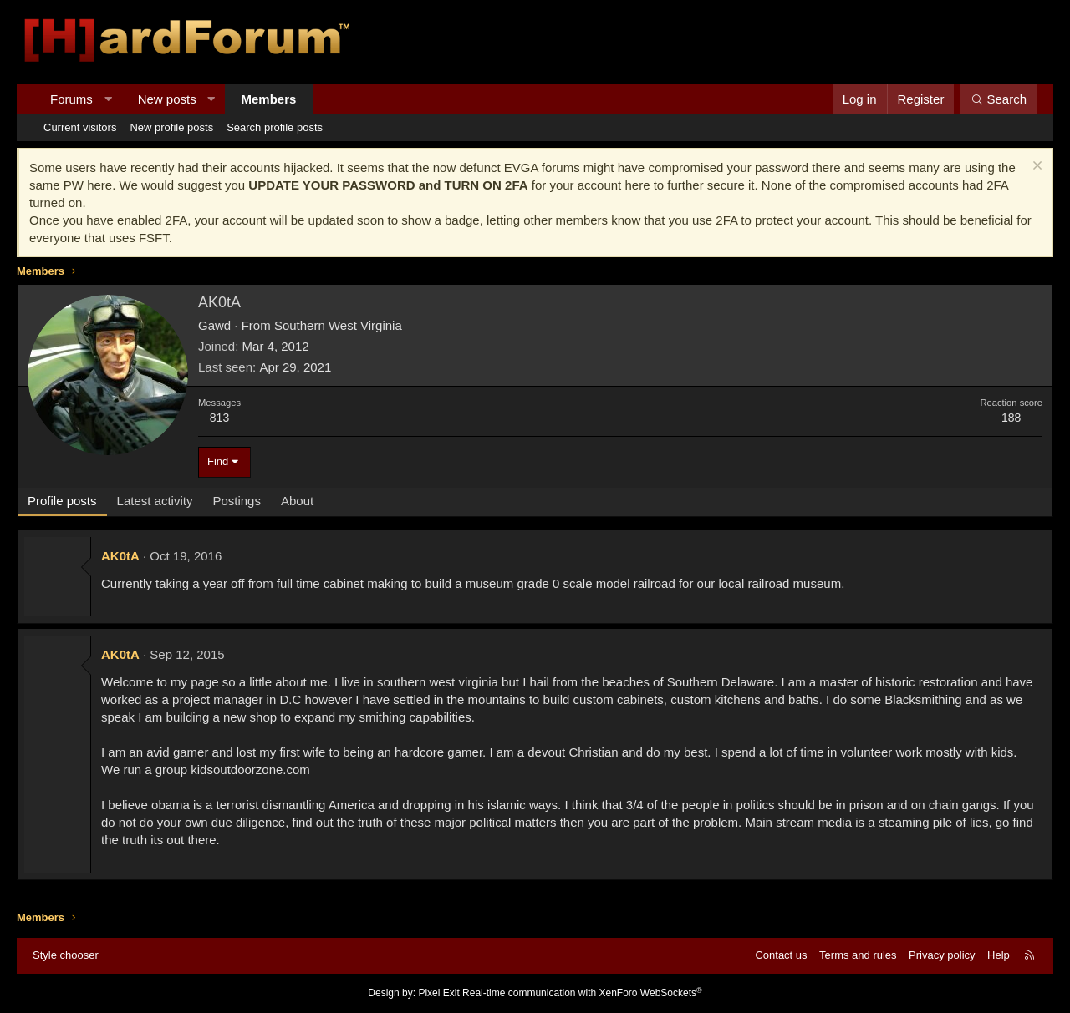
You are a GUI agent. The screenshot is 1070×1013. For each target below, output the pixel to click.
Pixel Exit (438, 993)
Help (998, 955)
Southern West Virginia (338, 325)
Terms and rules (857, 955)
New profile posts (171, 127)
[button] (107, 99)
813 (219, 417)
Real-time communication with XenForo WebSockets (582, 993)
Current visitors (79, 127)
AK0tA (120, 556)
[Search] (998, 99)
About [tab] (297, 501)
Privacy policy (942, 955)
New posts (167, 99)
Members (269, 99)
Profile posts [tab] (62, 501)
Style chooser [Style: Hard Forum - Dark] (66, 955)
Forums (71, 99)
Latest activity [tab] (155, 501)
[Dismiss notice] (1035, 167)
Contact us (781, 955)
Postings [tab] (236, 501)
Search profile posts (275, 127)
